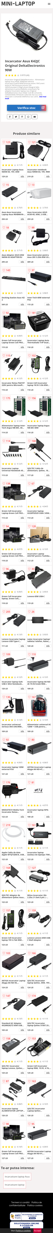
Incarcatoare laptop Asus (17, 1176)
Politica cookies (35, 1205)
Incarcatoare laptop (14, 1184)
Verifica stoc (31, 108)
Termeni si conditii (20, 1202)
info (22, 176)
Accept (37, 1230)
